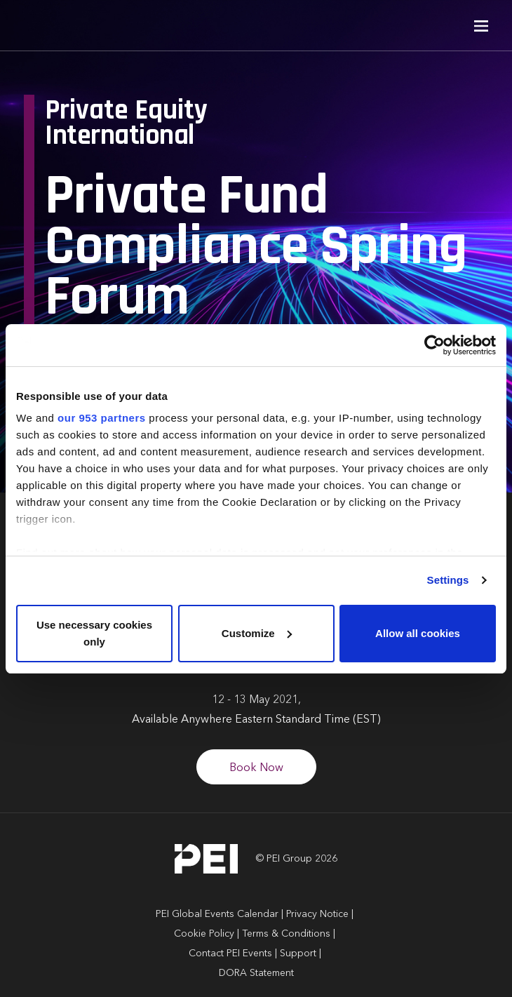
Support (298, 953)
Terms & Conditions (286, 934)
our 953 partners (102, 418)
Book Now (256, 768)
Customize (257, 633)
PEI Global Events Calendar (217, 914)
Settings (448, 580)
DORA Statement (256, 973)
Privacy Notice (317, 914)
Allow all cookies (417, 633)
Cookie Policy (204, 934)
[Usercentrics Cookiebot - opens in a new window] (434, 345)
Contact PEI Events (230, 953)
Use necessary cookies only (94, 633)
